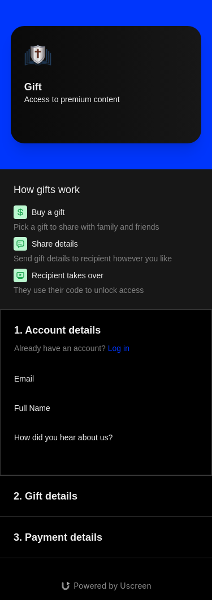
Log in (118, 348)
